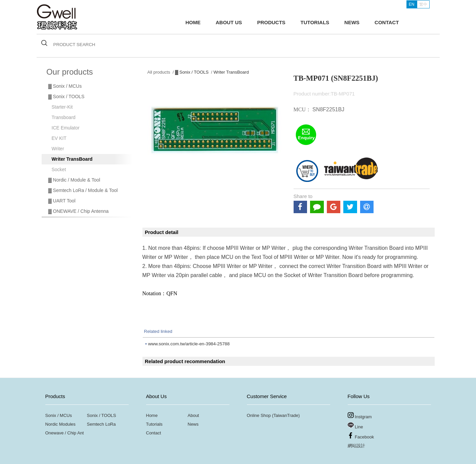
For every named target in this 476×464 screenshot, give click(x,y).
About (193, 415)
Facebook (361, 435)
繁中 (423, 4)
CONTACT (387, 22)
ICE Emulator (66, 127)
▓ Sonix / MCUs (65, 86)
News (193, 424)
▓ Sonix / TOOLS (66, 96)
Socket (59, 169)
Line (355, 425)
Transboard (64, 117)
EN (412, 4)
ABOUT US (229, 22)
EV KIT (59, 138)
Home (152, 415)
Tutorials (154, 424)
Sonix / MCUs (58, 415)
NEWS (351, 22)
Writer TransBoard (72, 159)
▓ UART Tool (62, 200)
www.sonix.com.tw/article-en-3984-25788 (189, 343)
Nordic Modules (60, 424)
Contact (153, 432)
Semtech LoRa (101, 424)
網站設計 (356, 445)
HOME (193, 22)
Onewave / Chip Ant (64, 432)
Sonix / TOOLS (101, 415)
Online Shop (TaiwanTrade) (273, 415)
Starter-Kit (62, 107)
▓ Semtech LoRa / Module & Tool (83, 190)
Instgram (360, 415)
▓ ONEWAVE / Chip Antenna (78, 211)
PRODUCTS (271, 22)
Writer (58, 148)
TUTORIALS (315, 22)
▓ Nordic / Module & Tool (74, 180)
